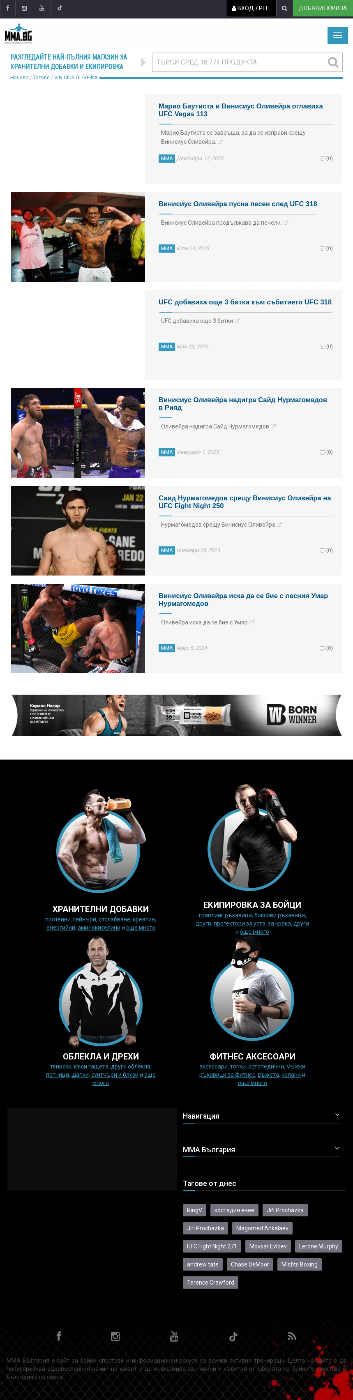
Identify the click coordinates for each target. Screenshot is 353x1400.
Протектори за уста (239, 923)
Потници (57, 1074)
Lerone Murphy (318, 1246)
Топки (238, 1066)
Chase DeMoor (250, 1264)
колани (291, 1074)
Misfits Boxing (299, 1264)
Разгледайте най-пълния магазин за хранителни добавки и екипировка (68, 62)
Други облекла (130, 1066)
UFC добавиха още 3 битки (197, 321)
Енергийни (60, 927)
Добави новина (322, 8)
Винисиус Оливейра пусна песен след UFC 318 (238, 204)
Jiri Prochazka (205, 1228)
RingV (194, 1210)
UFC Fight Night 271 (212, 1246)
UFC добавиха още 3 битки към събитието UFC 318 (245, 302)
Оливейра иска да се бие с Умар (204, 622)
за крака (279, 923)
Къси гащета (91, 1066)
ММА (167, 158)
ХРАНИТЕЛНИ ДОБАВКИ (101, 909)
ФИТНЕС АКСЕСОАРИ (252, 1057)
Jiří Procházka (285, 1210)
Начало (19, 77)
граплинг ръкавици (225, 915)
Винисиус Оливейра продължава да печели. (221, 222)
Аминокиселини (99, 927)
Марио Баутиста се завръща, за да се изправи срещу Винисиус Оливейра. (233, 137)
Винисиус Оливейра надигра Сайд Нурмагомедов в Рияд (243, 404)
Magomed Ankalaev (262, 1228)
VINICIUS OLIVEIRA (76, 77)
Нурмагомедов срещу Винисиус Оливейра (218, 524)
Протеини (58, 919)
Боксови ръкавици (279, 915)
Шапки (80, 1074)
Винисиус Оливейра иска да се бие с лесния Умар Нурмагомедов (243, 600)
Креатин (144, 919)
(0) (329, 158)
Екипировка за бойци (252, 905)
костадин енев (234, 1210)
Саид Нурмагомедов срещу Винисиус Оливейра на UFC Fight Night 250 (245, 502)
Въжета (268, 1074)
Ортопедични (266, 1066)
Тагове (41, 77)
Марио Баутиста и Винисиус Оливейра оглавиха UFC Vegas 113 (241, 110)
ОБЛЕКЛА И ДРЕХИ (101, 1057)
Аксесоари (213, 1066)
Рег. (263, 8)
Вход (242, 8)
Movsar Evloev (268, 1246)
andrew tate (203, 1264)
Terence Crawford (210, 1282)
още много (140, 927)
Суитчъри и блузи (114, 1074)
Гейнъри (84, 919)
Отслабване (114, 919)
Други (203, 923)
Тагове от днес (209, 1183)
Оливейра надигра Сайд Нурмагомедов (215, 426)
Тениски (61, 1066)
